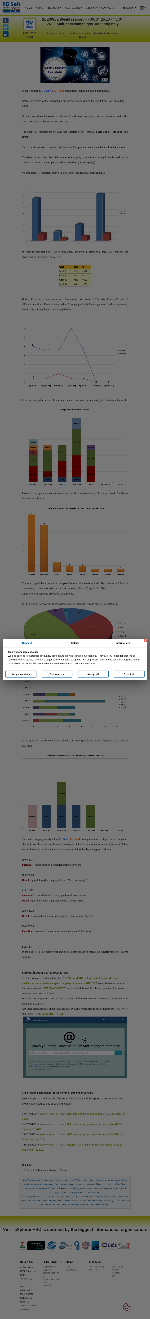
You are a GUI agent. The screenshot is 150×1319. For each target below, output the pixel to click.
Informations (123, 643)
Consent (27, 643)
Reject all (129, 674)
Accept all (93, 674)
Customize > (57, 674)
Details (75, 643)
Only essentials (21, 674)
